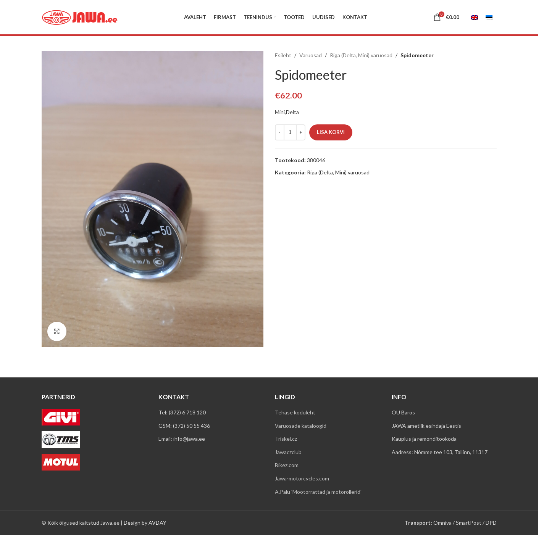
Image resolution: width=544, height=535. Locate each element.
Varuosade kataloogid (300, 425)
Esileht (283, 55)
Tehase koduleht (295, 412)
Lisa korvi (331, 132)
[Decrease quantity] (279, 132)
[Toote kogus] (290, 132)
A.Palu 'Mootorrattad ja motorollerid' (318, 491)
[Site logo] (80, 16)
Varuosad (310, 55)
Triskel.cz (286, 438)
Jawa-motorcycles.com (302, 478)
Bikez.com (287, 465)
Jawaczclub (288, 452)
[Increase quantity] (300, 132)
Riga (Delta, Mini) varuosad (361, 55)
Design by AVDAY (145, 522)
